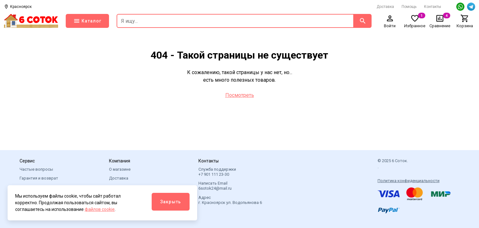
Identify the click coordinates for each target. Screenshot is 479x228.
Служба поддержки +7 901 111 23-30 (217, 172)
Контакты (432, 6)
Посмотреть (239, 95)
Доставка (385, 6)
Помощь (409, 6)
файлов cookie (100, 209)
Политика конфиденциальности (409, 180)
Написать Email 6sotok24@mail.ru (215, 186)
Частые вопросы (36, 169)
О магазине (119, 169)
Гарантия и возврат (39, 178)
